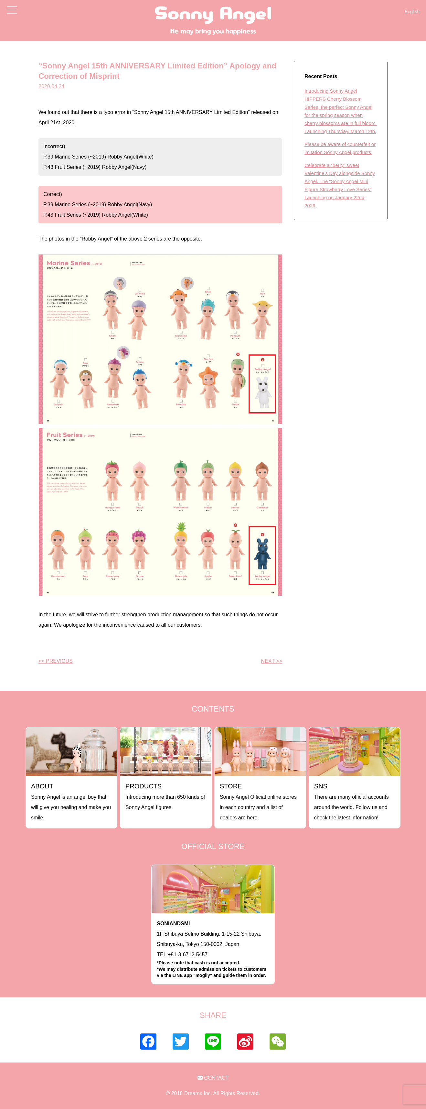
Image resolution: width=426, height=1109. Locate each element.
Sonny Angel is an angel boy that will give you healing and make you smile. (71, 801)
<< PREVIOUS (55, 661)
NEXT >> (271, 661)
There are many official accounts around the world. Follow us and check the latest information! (351, 801)
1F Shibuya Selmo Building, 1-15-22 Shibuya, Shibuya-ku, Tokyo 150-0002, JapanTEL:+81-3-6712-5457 (213, 950)
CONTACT (213, 1078)
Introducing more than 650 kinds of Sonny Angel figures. (165, 796)
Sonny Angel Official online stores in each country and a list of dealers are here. (258, 801)
